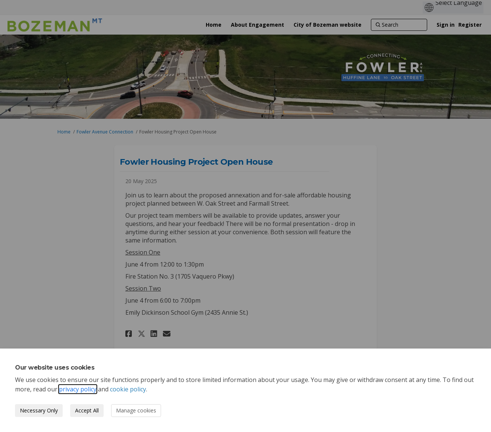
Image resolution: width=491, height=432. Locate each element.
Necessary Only (39, 410)
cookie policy (128, 389)
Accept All (87, 410)
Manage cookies (136, 410)
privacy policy (77, 389)
